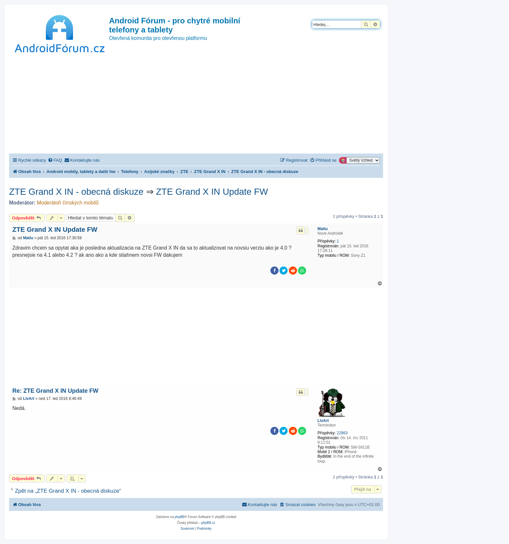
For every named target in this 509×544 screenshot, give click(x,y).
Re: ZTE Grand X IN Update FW (55, 391)
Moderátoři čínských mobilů (68, 202)
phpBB (179, 517)
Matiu (322, 229)
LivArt (323, 420)
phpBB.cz (208, 523)
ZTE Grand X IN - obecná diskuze (76, 192)
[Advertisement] (196, 104)
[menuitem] (55, 160)
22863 (342, 433)
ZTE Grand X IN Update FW (212, 192)
